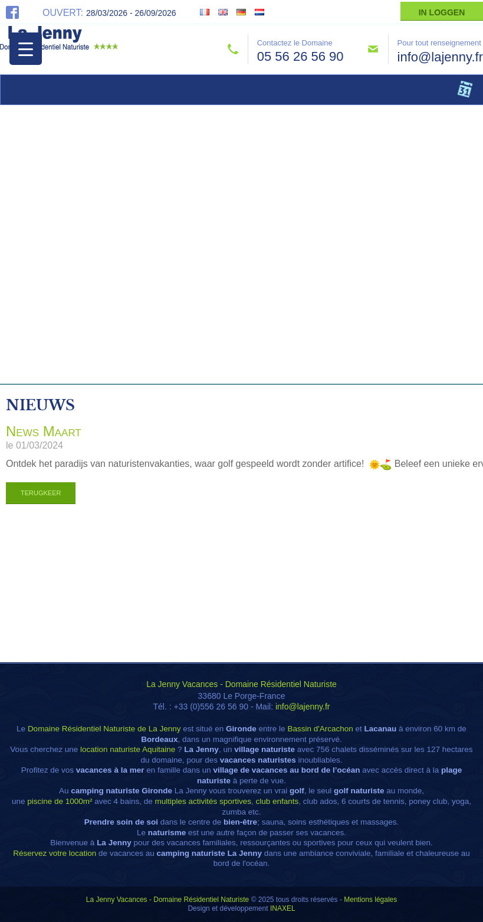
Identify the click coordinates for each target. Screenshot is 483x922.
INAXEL (282, 908)
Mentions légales (370, 899)
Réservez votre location (54, 853)
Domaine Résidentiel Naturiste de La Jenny (104, 728)
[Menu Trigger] (25, 48)
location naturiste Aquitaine (127, 749)
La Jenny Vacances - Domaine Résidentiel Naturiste (241, 684)
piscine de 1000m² (59, 801)
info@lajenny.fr (440, 57)
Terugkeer (41, 492)
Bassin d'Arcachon (320, 728)
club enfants (277, 801)
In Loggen (442, 12)
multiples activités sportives (203, 801)
